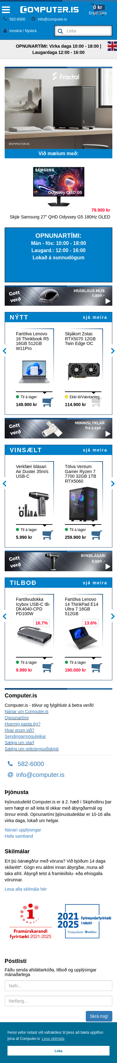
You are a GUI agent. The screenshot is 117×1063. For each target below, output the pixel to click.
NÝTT (19, 317)
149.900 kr (26, 404)
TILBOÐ (23, 582)
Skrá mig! (99, 1016)
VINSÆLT (26, 450)
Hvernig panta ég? (22, 723)
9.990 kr (24, 670)
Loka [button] (58, 1051)
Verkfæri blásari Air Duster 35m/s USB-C (32, 471)
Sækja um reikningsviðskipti (32, 748)
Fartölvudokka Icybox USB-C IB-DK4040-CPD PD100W (33, 606)
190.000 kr (75, 670)
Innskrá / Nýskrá (20, 31)
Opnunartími (17, 717)
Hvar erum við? (19, 730)
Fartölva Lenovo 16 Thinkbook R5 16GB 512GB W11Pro (32, 341)
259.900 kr (75, 537)
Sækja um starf (19, 742)
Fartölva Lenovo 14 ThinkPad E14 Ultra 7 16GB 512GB (81, 606)
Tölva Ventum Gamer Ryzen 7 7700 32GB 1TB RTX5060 (80, 473)
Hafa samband (19, 836)
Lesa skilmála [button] (53, 1039)
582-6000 (14, 19)
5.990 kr (24, 537)
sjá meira (95, 317)
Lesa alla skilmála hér (26, 889)
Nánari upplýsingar (23, 829)
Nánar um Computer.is (26, 711)
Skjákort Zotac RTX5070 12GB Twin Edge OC (80, 339)
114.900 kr (75, 404)
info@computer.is (49, 19)
